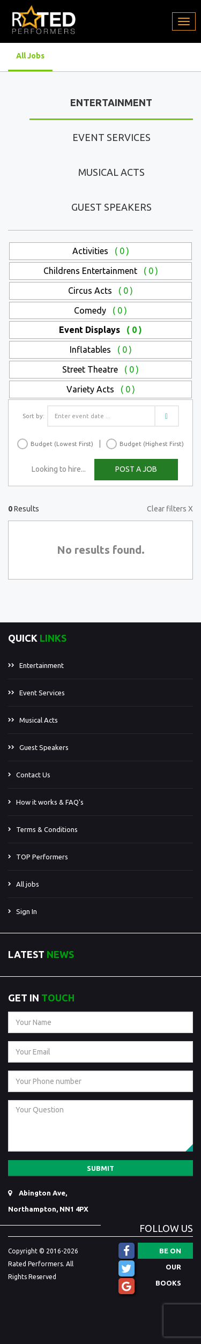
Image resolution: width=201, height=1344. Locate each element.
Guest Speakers (111, 207)
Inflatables (101, 349)
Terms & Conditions (47, 829)
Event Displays (100, 330)
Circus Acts (100, 290)
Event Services (111, 137)
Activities (100, 251)
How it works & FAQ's (50, 802)
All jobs (27, 884)
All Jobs (30, 55)
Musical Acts (111, 172)
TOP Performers (42, 856)
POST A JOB (136, 469)
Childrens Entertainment (100, 271)
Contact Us (33, 774)
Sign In (26, 911)
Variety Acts (100, 389)
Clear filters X (170, 508)
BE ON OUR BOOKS (168, 1253)
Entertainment (111, 102)
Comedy (100, 310)
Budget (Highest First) (152, 444)
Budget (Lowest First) (62, 444)
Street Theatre (100, 369)
